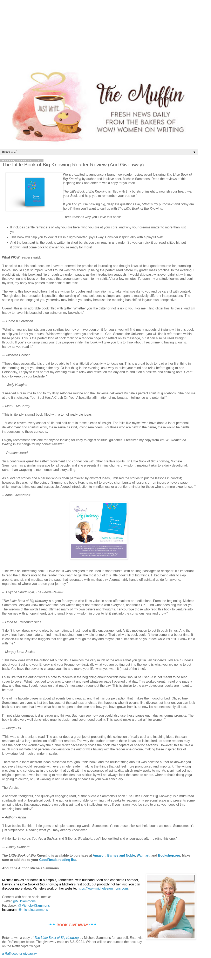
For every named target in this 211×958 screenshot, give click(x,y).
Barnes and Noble (121, 855)
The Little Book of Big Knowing (56, 937)
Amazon (99, 855)
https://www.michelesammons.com (103, 888)
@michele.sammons (33, 909)
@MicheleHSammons (34, 905)
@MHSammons (24, 901)
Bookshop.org (169, 855)
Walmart (143, 855)
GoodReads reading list (57, 860)
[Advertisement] (99, 35)
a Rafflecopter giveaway (19, 953)
